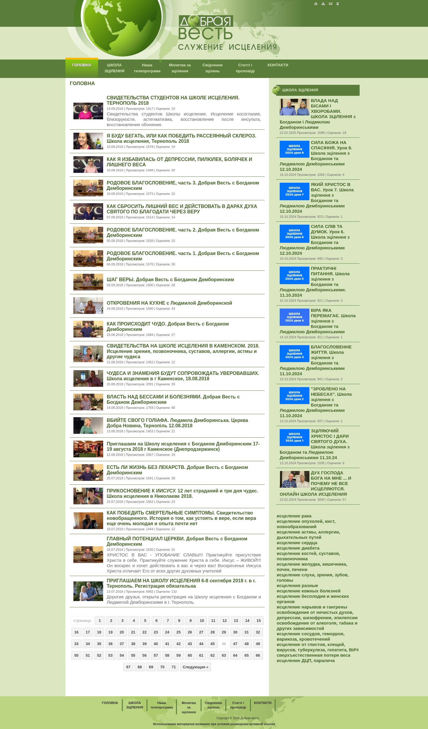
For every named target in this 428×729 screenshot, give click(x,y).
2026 (236, 718)
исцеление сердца (297, 542)
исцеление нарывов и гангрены (312, 606)
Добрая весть (249, 718)
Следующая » (196, 667)
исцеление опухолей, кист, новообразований (306, 524)
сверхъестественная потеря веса (313, 655)
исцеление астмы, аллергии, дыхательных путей (308, 534)
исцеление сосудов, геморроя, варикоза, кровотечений (310, 636)
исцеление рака (294, 515)
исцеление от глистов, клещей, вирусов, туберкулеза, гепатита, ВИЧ (317, 647)
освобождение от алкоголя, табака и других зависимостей (317, 625)
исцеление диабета (298, 547)
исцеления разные (297, 585)
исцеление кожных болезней (309, 590)
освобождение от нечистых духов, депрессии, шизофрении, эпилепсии (317, 615)
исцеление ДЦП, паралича (306, 660)
